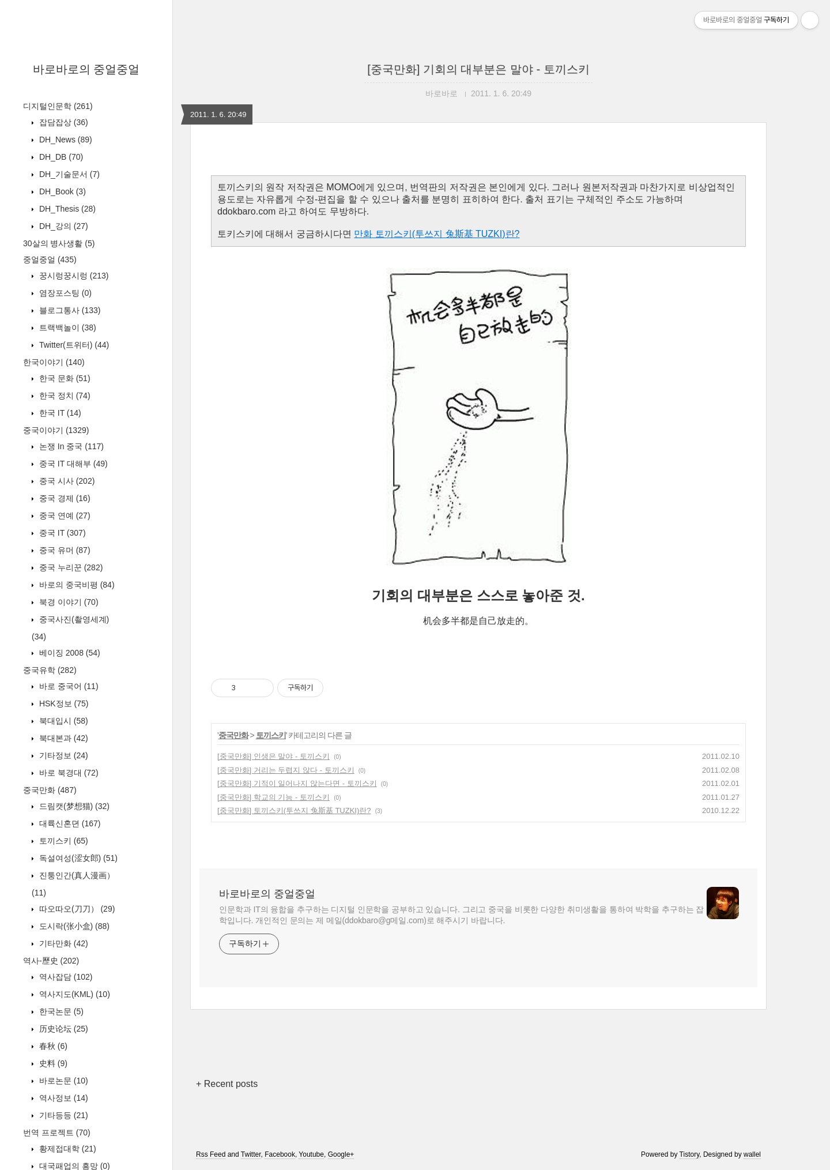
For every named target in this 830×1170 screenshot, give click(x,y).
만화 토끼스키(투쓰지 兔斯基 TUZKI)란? (436, 234)
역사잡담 (64, 976)
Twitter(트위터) (73, 344)
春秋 (52, 1046)
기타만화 (62, 943)
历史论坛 (62, 1028)
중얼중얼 (50, 259)
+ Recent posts (227, 1084)
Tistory (690, 1154)
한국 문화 (63, 378)
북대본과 (62, 738)
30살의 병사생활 (59, 243)
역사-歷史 (51, 960)
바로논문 (62, 1080)
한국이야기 (54, 362)
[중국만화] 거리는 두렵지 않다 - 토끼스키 (285, 770)
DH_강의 (62, 226)
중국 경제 (63, 498)
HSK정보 (62, 703)
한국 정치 (63, 395)
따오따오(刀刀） (76, 908)
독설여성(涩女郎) (77, 858)
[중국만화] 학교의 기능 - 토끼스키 (273, 797)
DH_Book (61, 191)
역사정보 (62, 1098)
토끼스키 (62, 840)
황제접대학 (66, 1148)
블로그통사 (68, 310)
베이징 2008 (68, 652)
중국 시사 (66, 481)
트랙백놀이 (66, 327)
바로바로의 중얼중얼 (86, 69)
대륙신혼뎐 (68, 823)
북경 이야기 (68, 602)
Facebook (280, 1154)
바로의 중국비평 (76, 584)
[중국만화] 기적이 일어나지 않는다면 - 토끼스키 (297, 783)
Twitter (251, 1154)
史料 (52, 1063)
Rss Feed (210, 1154)
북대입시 (62, 720)
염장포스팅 (64, 293)
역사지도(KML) (73, 994)
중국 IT (61, 532)
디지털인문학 (58, 106)
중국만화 (50, 790)
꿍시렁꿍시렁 (72, 275)
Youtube (311, 1154)
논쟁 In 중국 (70, 446)
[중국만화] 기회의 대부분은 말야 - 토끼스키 (478, 69)
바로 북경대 (68, 772)
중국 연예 (63, 515)
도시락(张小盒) (73, 926)
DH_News (64, 139)
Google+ (341, 1154)
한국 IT (59, 412)
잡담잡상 (62, 122)
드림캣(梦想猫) (73, 806)
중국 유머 (63, 550)
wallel (752, 1154)
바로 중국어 (68, 686)
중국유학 (50, 670)
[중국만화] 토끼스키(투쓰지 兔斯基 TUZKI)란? (294, 810)
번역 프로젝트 (56, 1132)
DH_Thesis (66, 208)
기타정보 (62, 755)
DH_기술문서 (68, 174)
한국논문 (60, 1011)
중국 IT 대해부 (72, 463)
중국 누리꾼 (70, 567)
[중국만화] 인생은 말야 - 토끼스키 (273, 756)
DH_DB (60, 156)
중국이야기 (56, 430)
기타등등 (62, 1115)
